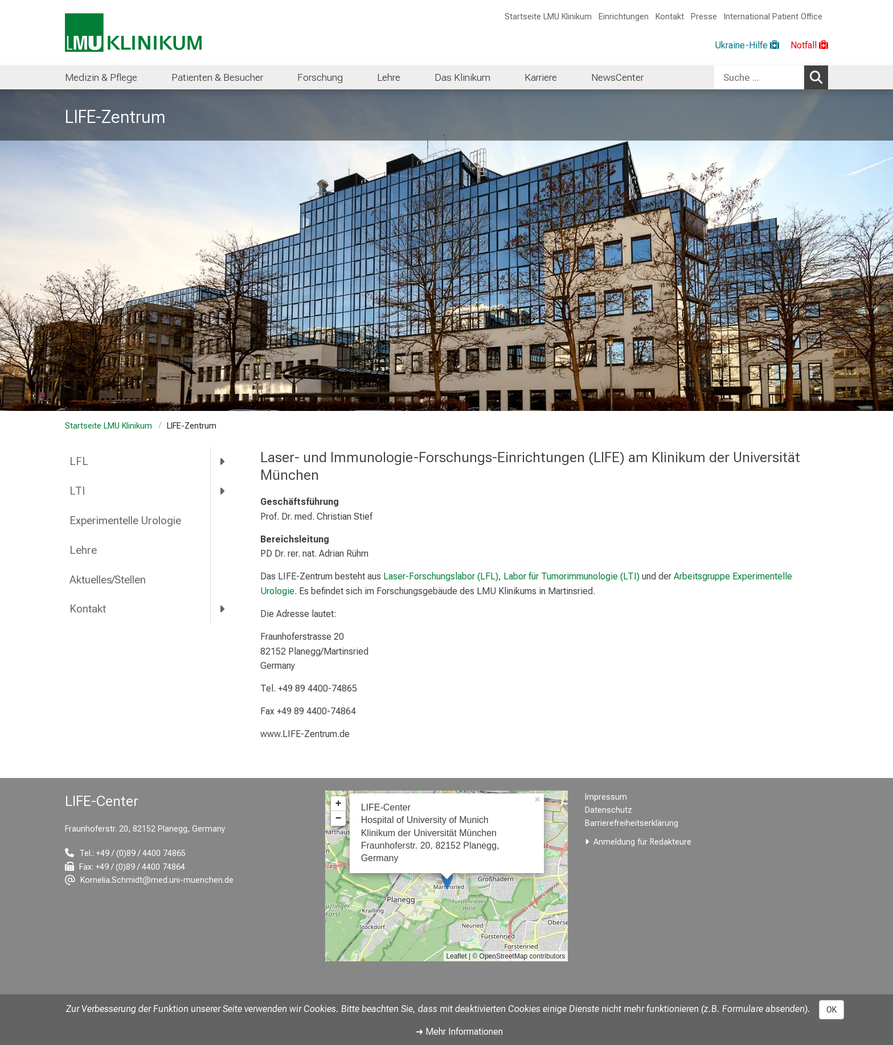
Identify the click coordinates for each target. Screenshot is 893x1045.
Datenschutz (608, 810)
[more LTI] (223, 491)
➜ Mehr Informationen (459, 1031)
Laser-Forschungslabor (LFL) (440, 576)
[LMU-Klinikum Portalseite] (133, 32)
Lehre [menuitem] (388, 77)
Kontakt (670, 17)
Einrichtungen (624, 17)
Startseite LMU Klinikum (548, 17)
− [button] (338, 818)
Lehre (83, 550)
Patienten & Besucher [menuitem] (217, 77)
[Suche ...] (759, 77)
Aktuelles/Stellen (107, 579)
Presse (704, 17)
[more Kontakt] (223, 609)
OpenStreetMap (504, 956)
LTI (77, 490)
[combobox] (771, 77)
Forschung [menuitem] (320, 77)
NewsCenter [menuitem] (617, 77)
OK (831, 1009)
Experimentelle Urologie (125, 520)
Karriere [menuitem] (541, 77)
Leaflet (456, 956)
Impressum (606, 797)
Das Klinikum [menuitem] (462, 77)
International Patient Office (773, 17)
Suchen (819, 76)
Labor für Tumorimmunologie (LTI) (571, 576)
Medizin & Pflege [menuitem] (101, 77)
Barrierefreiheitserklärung (631, 823)
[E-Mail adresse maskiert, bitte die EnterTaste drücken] (149, 880)
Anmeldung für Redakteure (642, 842)
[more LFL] (223, 461)
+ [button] (338, 804)
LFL (78, 461)
